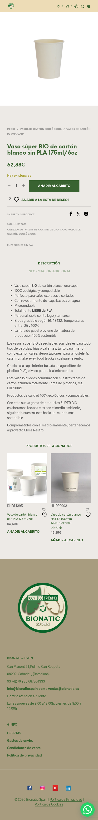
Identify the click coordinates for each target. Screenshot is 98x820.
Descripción (49, 263)
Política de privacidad (24, 755)
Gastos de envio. (20, 740)
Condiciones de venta (24, 748)
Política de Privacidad (66, 799)
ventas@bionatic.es (63, 689)
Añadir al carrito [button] (23, 531)
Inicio (11, 129)
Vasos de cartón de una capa (46, 230)
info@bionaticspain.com (26, 689)
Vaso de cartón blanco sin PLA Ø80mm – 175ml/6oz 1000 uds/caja (66, 520)
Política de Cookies (49, 804)
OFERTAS (14, 733)
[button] (87, 809)
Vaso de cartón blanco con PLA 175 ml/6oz (22, 516)
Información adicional (49, 271)
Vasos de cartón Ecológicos (41, 129)
